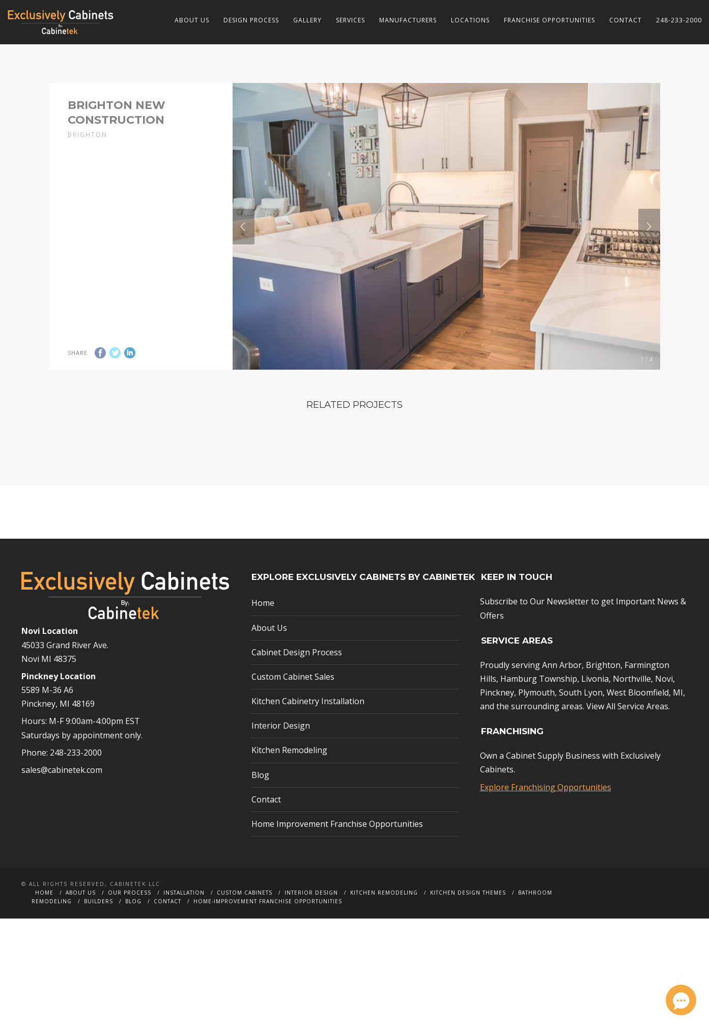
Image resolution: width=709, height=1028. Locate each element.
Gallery (307, 20)
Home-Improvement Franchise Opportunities (267, 922)
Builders (98, 922)
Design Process (251, 20)
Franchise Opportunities (549, 20)
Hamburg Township (538, 699)
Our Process (129, 913)
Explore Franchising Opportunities (545, 808)
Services (350, 20)
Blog (260, 795)
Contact (625, 20)
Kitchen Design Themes (468, 913)
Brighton (603, 685)
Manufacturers (408, 20)
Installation (184, 913)
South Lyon (581, 713)
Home (262, 624)
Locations (470, 20)
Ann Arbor (562, 685)
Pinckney (497, 713)
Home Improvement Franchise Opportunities (337, 844)
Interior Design (280, 746)
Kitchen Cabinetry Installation (307, 722)
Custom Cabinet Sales (292, 697)
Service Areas (642, 727)
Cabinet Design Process (296, 673)
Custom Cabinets (244, 913)
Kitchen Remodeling (289, 771)
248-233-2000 (679, 20)
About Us (192, 20)
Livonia (595, 699)
